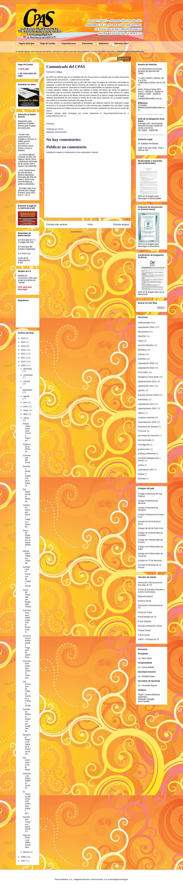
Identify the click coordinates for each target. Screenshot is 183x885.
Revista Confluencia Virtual (150, 626)
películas (142, 478)
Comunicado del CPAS (27, 459)
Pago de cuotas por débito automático (27, 841)
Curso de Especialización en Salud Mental (27, 538)
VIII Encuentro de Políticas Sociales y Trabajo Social (27, 694)
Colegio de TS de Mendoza (150, 560)
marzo (26, 418)
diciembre (27, 369)
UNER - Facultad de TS (148, 639)
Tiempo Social (144, 630)
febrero (26, 852)
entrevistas (143, 399)
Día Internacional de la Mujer (26, 764)
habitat (141, 474)
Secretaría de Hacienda (148, 435)
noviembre (28, 375)
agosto (26, 396)
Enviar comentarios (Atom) (93, 232)
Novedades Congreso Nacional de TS (26, 824)
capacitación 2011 (146, 386)
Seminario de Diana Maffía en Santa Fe (27, 780)
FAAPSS (142, 336)
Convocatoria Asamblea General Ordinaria (27, 669)
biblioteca (142, 350)
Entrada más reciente (56, 224)
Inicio (90, 224)
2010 (23, 361)
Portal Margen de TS (147, 617)
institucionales (61, 132)
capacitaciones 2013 (147, 381)
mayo (26, 410)
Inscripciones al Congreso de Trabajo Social (27, 576)
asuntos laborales (146, 345)
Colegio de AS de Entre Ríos (150, 528)
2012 (23, 354)
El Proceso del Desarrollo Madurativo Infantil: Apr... (27, 802)
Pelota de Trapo (145, 612)
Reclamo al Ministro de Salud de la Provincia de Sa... (27, 744)
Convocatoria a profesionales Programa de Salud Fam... (27, 646)
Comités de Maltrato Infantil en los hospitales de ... (27, 720)
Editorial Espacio (145, 596)
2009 (23, 365)
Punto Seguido (144, 621)
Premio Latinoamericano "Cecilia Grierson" (27, 432)
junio (25, 406)
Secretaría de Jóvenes (148, 426)
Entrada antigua (121, 224)
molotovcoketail (96, 879)
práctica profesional (146, 453)
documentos (143, 332)
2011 (23, 358)
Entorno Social (144, 601)
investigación (143, 444)
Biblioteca (103, 43)
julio (25, 402)
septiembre (27, 390)
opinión (141, 390)
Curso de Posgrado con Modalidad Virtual (27, 598)
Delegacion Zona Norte (148, 377)
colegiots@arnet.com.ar (56, 116)
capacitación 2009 (146, 327)
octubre (26, 381)
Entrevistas (87, 43)
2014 (23, 346)
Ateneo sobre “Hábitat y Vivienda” (26, 557)
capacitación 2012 (146, 404)
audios (141, 465)
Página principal (26, 43)
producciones (144, 449)
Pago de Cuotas (47, 43)
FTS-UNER (143, 372)
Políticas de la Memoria (27, 448)
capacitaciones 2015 (147, 422)
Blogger (125, 879)
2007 (23, 861)
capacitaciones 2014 (147, 408)
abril (25, 414)
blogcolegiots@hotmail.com (115, 113)
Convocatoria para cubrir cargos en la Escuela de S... (27, 621)
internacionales (144, 440)
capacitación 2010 (146, 368)
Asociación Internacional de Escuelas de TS (150, 583)
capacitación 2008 (146, 363)
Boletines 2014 (121, 43)
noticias (141, 354)
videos (141, 413)
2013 (23, 350)
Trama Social (144, 635)
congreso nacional (146, 417)
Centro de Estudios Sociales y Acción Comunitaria (151, 590)
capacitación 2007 (146, 469)
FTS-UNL (142, 431)
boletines (142, 359)
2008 (23, 857)
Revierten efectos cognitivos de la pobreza (27, 476)
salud (140, 341)
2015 (23, 342)
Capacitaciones (68, 43)
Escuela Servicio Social (148, 395)
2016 (23, 338)
